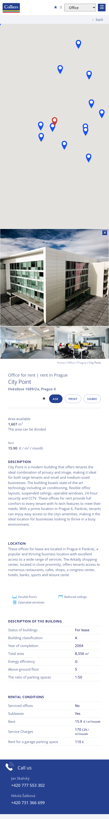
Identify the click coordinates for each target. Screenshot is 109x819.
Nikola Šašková (23, 795)
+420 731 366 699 (28, 802)
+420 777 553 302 (28, 785)
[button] (60, 69)
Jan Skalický (20, 778)
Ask (56, 399)
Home (61, 363)
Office (71, 363)
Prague (82, 363)
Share (92, 399)
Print (73, 399)
